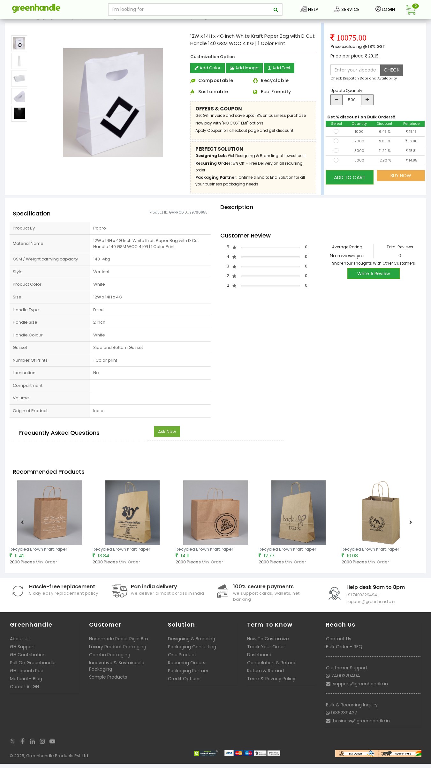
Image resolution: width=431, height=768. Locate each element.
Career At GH (24, 693)
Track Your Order (266, 653)
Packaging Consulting (192, 653)
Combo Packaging (109, 661)
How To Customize (268, 645)
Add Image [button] (246, 75)
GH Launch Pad (26, 677)
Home (13, 23)
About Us (20, 645)
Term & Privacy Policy (271, 685)
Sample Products (108, 683)
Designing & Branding (191, 645)
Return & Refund (265, 677)
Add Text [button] (283, 75)
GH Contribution (28, 661)
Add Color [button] (208, 75)
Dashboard (259, 661)
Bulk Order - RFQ (344, 653)
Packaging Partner (188, 677)
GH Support (22, 653)
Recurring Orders (186, 669)
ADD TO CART (350, 182)
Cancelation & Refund (272, 669)
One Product (182, 661)
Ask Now (167, 437)
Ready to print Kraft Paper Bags (90, 23)
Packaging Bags (40, 23)
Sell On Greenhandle (33, 669)
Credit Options (184, 685)
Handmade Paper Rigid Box (118, 645)
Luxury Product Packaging (117, 653)
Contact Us (338, 645)
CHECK (392, 76)
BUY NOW (400, 182)
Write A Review (373, 280)
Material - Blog (26, 685)
